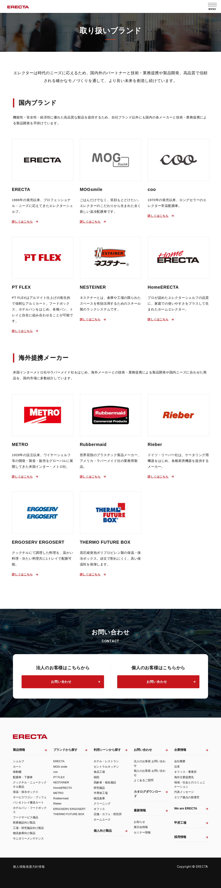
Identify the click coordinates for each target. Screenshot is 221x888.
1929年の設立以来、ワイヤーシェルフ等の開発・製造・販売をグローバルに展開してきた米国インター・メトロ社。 (42, 460)
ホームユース (102, 819)
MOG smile (60, 766)
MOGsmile (91, 189)
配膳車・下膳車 (23, 777)
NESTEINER (93, 287)
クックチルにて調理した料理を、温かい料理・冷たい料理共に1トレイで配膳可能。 (42, 558)
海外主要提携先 (184, 777)
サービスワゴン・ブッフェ (30, 797)
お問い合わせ (61, 681)
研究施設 (99, 787)
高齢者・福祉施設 (105, 782)
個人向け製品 (103, 830)
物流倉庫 (99, 798)
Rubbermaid (93, 444)
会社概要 (179, 761)
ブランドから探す (65, 749)
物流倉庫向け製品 (24, 833)
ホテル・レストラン (106, 761)
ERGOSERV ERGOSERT (38, 542)
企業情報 (180, 749)
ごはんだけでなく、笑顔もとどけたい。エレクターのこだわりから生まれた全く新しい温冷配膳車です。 (110, 205)
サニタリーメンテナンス (28, 838)
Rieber (155, 444)
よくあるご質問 (143, 780)
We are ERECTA (185, 808)
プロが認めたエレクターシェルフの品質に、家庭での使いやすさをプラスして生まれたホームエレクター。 (178, 303)
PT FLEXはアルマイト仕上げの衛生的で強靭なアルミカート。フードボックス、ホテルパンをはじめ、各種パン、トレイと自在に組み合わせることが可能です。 (42, 309)
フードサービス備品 (25, 817)
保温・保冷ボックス (25, 792)
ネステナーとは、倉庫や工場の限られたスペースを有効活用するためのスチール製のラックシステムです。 (110, 303)
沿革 (177, 766)
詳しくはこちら (22, 221)
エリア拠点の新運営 (186, 797)
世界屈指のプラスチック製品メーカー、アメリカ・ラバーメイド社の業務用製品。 (110, 460)
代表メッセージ (184, 792)
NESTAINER (61, 782)
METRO (20, 444)
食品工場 (99, 771)
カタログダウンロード (147, 794)
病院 (96, 777)
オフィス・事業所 (185, 771)
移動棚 (17, 771)
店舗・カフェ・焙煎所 (108, 814)
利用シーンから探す (107, 749)
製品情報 (19, 749)
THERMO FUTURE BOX (105, 542)
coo (152, 189)
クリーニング (102, 803)
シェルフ (18, 761)
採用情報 (180, 837)
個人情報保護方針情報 (29, 866)
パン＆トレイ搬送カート (28, 802)
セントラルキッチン (106, 766)
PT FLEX (21, 287)
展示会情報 (141, 827)
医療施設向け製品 (24, 822)
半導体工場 (101, 793)
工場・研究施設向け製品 (28, 828)
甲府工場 (180, 822)
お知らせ (139, 821)
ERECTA (21, 189)
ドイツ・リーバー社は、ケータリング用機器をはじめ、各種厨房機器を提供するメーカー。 (178, 460)
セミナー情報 (142, 832)
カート (17, 766)
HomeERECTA (163, 287)
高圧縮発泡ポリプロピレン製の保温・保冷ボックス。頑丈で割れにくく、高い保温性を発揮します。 (110, 558)
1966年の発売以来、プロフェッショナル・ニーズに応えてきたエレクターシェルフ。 (42, 205)
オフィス (99, 809)
